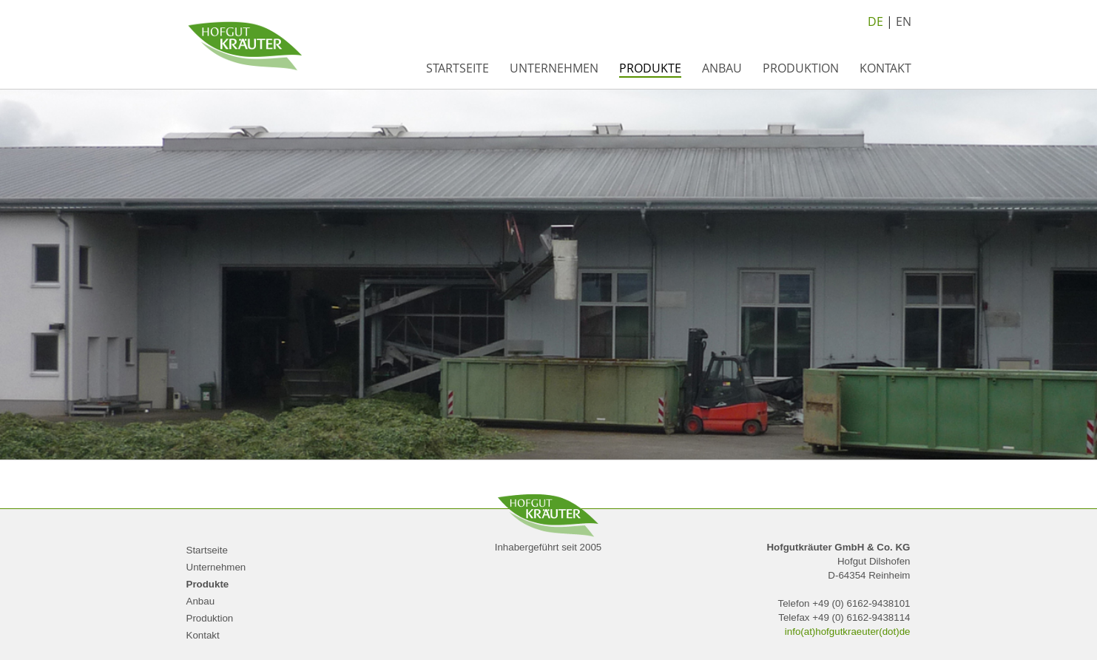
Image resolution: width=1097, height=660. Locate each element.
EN (903, 21)
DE (875, 21)
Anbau (722, 68)
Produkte (650, 68)
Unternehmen (554, 68)
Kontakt (885, 68)
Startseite (457, 68)
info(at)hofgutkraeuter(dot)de (848, 631)
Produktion (801, 68)
